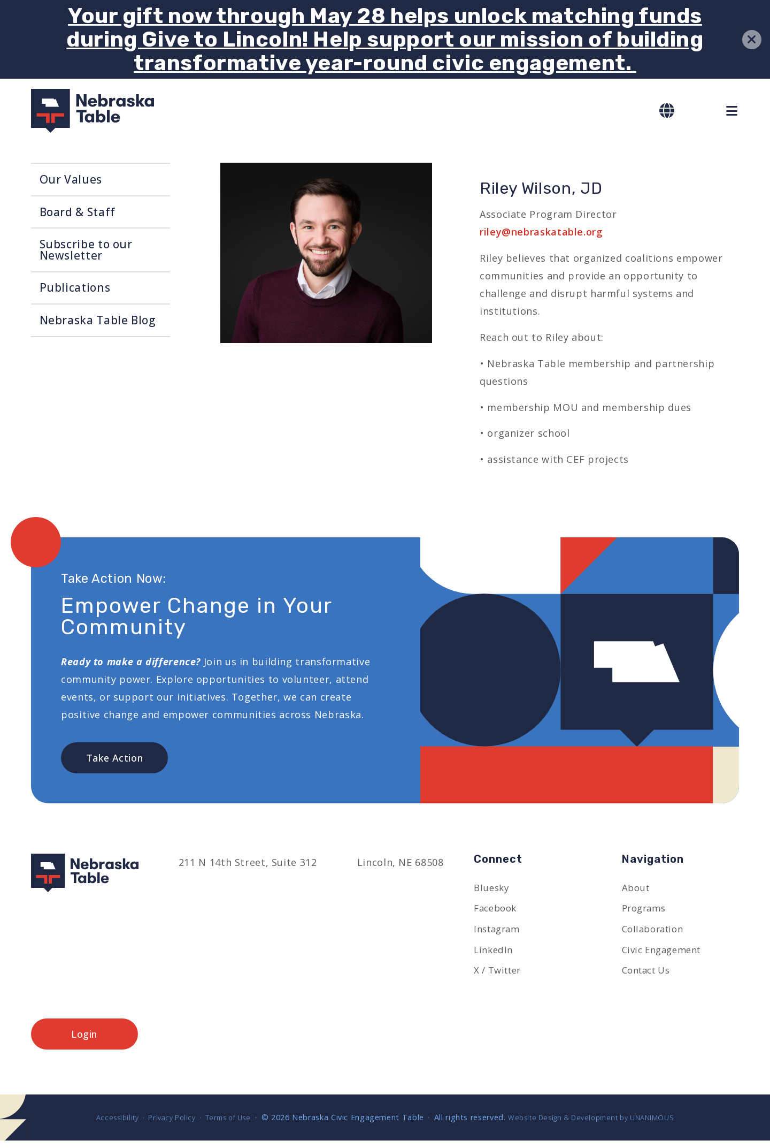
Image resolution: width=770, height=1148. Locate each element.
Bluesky (492, 890)
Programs (646, 911)
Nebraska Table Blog (98, 320)
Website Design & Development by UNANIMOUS (599, 1124)
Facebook (497, 911)
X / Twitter (500, 975)
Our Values (71, 179)
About (637, 890)
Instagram (499, 932)
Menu (732, 111)
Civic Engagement (666, 954)
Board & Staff (78, 211)
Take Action (114, 758)
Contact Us (649, 975)
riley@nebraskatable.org (541, 231)
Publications (75, 287)
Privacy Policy (161, 1124)
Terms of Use (223, 1124)
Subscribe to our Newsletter (86, 250)
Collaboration (656, 932)
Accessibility (102, 1124)
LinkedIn (494, 954)
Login (84, 1040)
